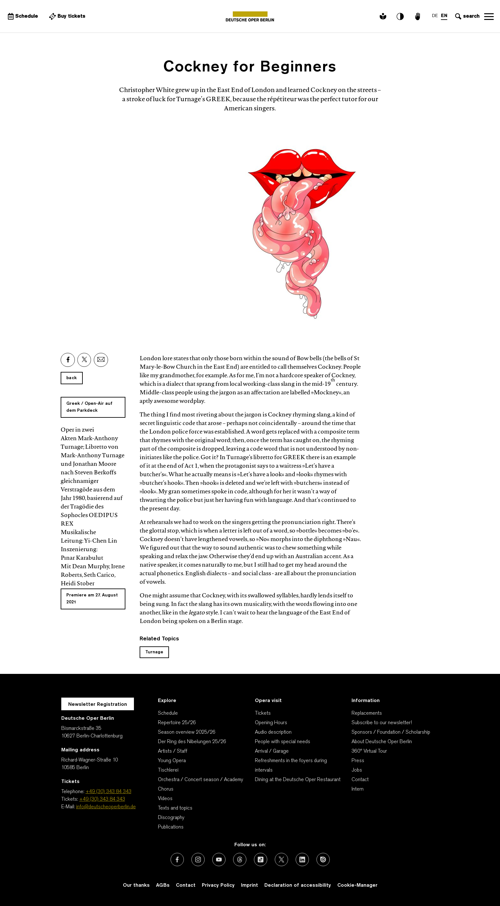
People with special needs (282, 741)
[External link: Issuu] (323, 859)
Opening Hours (271, 722)
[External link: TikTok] (260, 859)
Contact (360, 779)
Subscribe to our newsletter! (382, 722)
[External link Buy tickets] (66, 16)
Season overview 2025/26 (186, 732)
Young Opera (172, 760)
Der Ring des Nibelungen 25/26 (192, 741)
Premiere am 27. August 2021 (92, 599)
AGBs (163, 885)
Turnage (154, 652)
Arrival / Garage (272, 751)
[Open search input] (466, 16)
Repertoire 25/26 (177, 722)
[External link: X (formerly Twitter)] (281, 859)
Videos (165, 798)
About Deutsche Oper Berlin (382, 741)
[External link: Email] (101, 360)
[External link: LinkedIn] (302, 859)
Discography (171, 817)
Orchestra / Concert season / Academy (200, 779)
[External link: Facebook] (68, 360)
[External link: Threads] (239, 859)
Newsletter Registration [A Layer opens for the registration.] (97, 704)
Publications (171, 827)
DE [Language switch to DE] (435, 16)
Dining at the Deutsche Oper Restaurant (297, 779)
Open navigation (489, 16)
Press (358, 760)
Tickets (263, 713)
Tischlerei (168, 770)
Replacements (367, 713)
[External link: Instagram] (198, 859)
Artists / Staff (172, 751)
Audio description (273, 732)
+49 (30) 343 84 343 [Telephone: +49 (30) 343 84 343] (108, 791)
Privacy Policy (218, 885)
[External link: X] (84, 360)
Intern (358, 789)
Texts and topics (175, 808)
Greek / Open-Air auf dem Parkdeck (89, 407)
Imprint (249, 885)
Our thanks (136, 885)
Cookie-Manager (357, 885)
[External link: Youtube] (219, 859)
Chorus (165, 789)
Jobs (357, 770)
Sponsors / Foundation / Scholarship (391, 732)
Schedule (168, 713)
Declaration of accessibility (297, 885)
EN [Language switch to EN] (444, 16)
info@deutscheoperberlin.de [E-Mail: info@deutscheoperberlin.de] (106, 807)
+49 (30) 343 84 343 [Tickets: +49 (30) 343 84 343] (102, 799)
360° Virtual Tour (369, 751)
